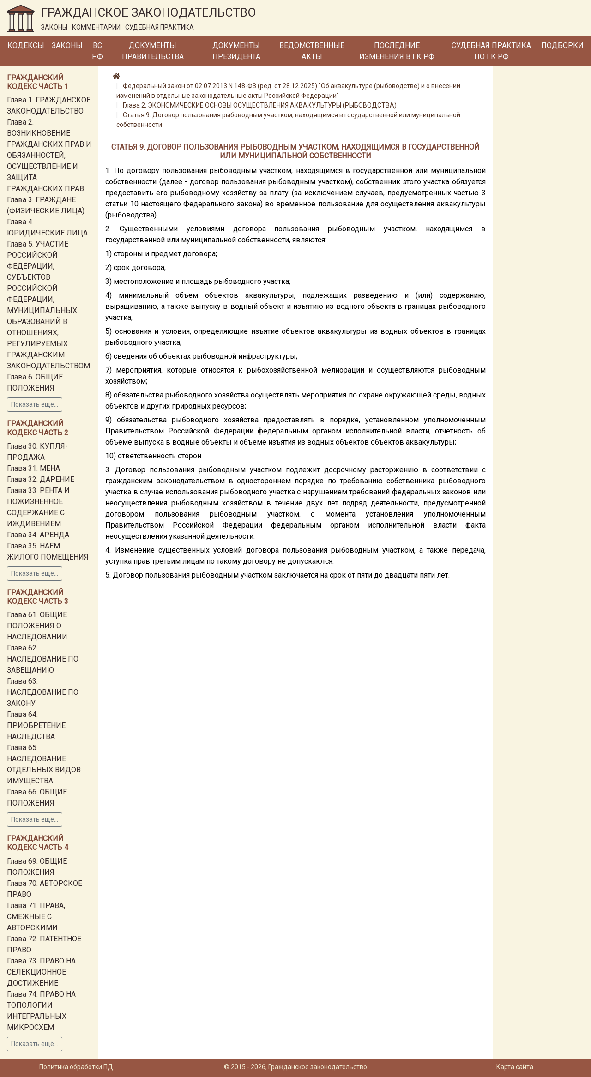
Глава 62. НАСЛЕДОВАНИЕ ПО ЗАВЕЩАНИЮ (42, 659)
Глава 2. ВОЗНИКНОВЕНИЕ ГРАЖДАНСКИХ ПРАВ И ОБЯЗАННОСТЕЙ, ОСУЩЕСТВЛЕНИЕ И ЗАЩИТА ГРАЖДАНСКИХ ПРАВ (49, 155)
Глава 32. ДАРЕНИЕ (40, 479)
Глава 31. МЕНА (33, 468)
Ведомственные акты (311, 51)
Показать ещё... (34, 404)
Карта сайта (514, 1067)
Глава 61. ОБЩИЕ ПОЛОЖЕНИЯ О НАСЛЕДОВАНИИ (37, 625)
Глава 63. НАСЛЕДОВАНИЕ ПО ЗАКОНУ (42, 692)
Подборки (562, 45)
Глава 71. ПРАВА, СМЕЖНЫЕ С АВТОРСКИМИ (36, 916)
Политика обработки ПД (76, 1067)
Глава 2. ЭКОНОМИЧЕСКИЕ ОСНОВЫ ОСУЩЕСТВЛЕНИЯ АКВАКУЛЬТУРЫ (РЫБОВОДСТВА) (260, 105)
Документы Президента (236, 51)
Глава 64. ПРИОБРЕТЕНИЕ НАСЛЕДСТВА (36, 725)
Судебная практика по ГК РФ (491, 51)
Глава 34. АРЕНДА (38, 534)
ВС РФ (97, 51)
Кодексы (25, 45)
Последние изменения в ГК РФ (396, 51)
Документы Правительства (153, 51)
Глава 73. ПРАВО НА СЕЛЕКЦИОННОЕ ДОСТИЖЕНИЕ (41, 972)
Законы (67, 45)
